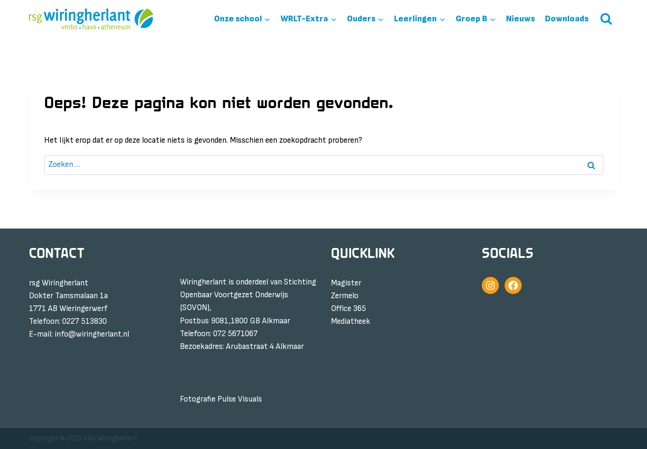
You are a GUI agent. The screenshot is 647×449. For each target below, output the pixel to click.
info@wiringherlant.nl (92, 334)
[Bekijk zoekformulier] (606, 19)
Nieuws (520, 19)
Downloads (567, 19)
